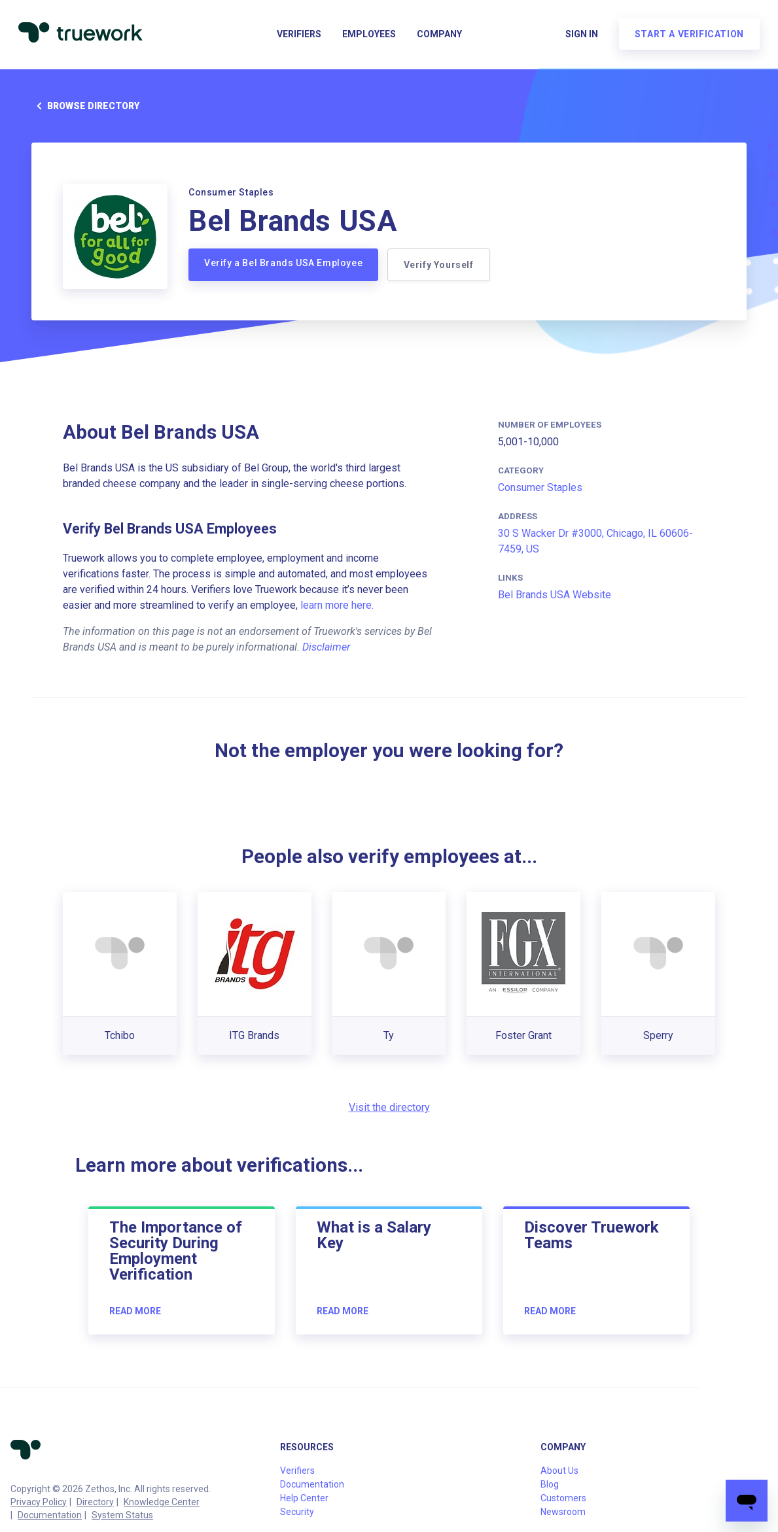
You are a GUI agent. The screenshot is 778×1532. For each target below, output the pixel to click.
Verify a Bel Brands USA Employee (283, 263)
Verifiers (299, 36)
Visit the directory (389, 1107)
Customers (563, 1498)
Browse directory (85, 106)
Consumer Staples (540, 487)
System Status (122, 1515)
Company (439, 36)
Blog (549, 1484)
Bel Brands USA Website (554, 594)
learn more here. (337, 605)
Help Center (304, 1498)
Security (297, 1511)
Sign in (579, 36)
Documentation (50, 1515)
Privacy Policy (38, 1502)
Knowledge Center (162, 1502)
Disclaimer (326, 647)
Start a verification (686, 36)
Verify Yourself (440, 265)
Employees (369, 36)
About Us (559, 1470)
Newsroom (563, 1511)
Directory (95, 1502)
